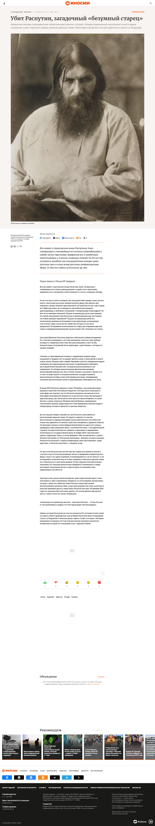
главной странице (92, 684)
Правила (100, 677)
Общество (59, 597)
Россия (43, 597)
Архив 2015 (50, 597)
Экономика (33, 771)
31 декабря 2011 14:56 (40, 12)
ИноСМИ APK (136, 788)
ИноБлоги (84, 771)
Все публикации (97, 771)
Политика (74, 597)
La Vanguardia (16, 12)
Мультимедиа (74, 771)
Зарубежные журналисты (26, 788)
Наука (42, 771)
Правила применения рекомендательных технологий (110, 788)
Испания (27, 12)
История (67, 597)
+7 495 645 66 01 (8, 809)
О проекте (42, 788)
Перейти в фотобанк (27, 223)
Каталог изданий (8, 788)
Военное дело (52, 771)
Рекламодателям (55, 788)
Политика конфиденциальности (76, 788)
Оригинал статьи (138, 12)
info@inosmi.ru (7, 803)
